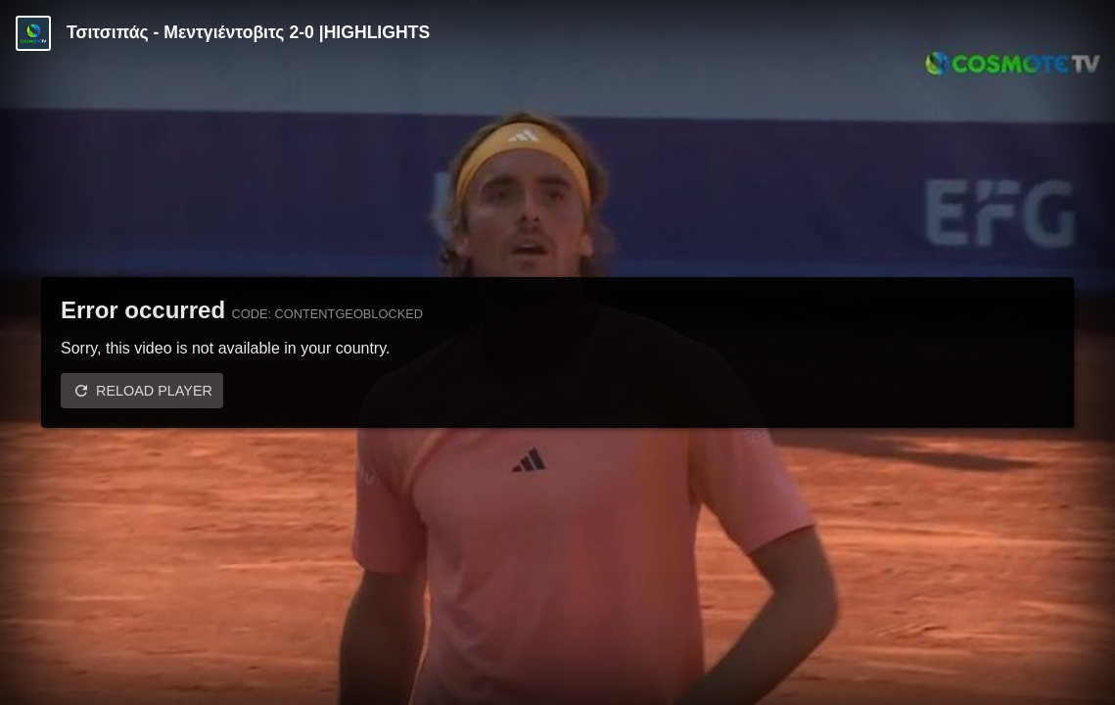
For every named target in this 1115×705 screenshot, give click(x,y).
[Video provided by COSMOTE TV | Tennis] (33, 33)
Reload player (154, 391)
